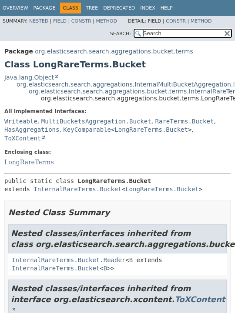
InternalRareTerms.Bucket (77, 189)
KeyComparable (87, 129)
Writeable (20, 121)
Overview (15, 8)
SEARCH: (120, 34)
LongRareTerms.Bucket (151, 129)
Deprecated (119, 8)
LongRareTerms (29, 162)
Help (167, 8)
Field (60, 21)
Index (147, 8)
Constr (81, 21)
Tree (92, 8)
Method (106, 21)
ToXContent (22, 138)
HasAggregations (31, 129)
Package (45, 8)
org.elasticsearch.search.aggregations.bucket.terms (114, 51)
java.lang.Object (29, 77)
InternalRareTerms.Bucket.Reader (68, 259)
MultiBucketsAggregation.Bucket (96, 121)
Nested (38, 21)
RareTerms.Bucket (184, 121)
